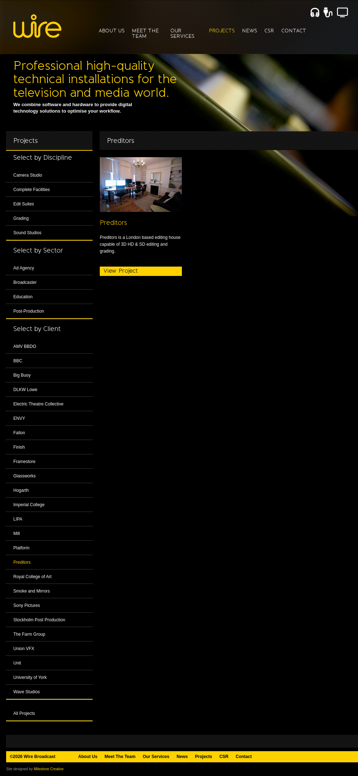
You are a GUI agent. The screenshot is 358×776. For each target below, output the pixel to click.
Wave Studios (26, 691)
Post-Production (28, 311)
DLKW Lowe (25, 389)
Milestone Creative (49, 769)
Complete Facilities (31, 189)
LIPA (17, 519)
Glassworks (24, 475)
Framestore (24, 461)
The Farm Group (29, 634)
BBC (17, 360)
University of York (30, 677)
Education (22, 296)
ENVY (19, 418)
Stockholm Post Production (39, 619)
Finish (19, 447)
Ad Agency (23, 268)
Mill (16, 533)
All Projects (24, 713)
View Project (120, 271)
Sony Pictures (26, 605)
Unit (17, 663)
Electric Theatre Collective (38, 404)
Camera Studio (27, 175)
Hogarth (21, 490)
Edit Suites (23, 204)
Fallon (19, 432)
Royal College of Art (32, 576)
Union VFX (23, 648)
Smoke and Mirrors (31, 591)
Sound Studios (27, 232)
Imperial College (29, 504)
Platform (21, 547)
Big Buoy (22, 375)
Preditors (22, 562)
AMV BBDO (24, 346)
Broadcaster (25, 282)
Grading (21, 218)
